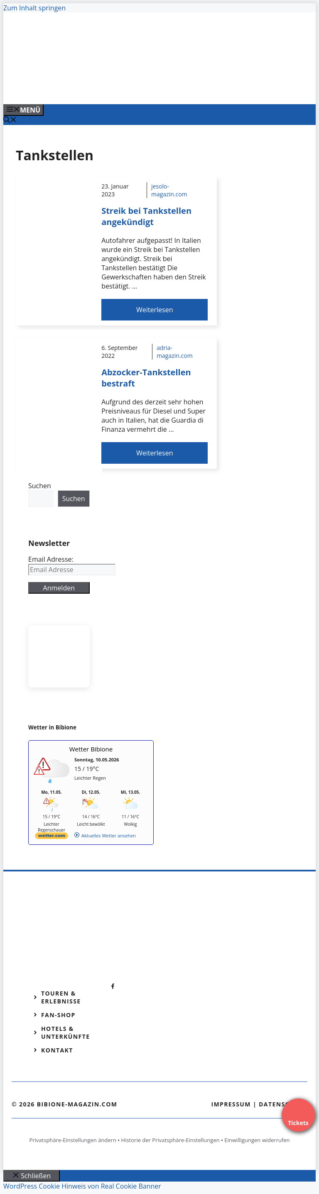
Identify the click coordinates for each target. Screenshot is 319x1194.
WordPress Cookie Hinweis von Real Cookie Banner (82, 1186)
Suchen (39, 485)
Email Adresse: (51, 559)
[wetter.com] (51, 837)
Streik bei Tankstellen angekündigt (146, 216)
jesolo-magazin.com (169, 190)
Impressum (231, 1104)
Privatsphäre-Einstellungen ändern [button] (72, 1140)
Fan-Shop (58, 1015)
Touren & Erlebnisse (61, 997)
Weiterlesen (154, 309)
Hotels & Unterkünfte (65, 1032)
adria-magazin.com (175, 352)
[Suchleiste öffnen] (10, 120)
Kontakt (57, 1050)
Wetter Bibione (91, 749)
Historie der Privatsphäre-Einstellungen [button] (170, 1140)
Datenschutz (283, 1104)
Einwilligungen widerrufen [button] (257, 1140)
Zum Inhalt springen (34, 7)
